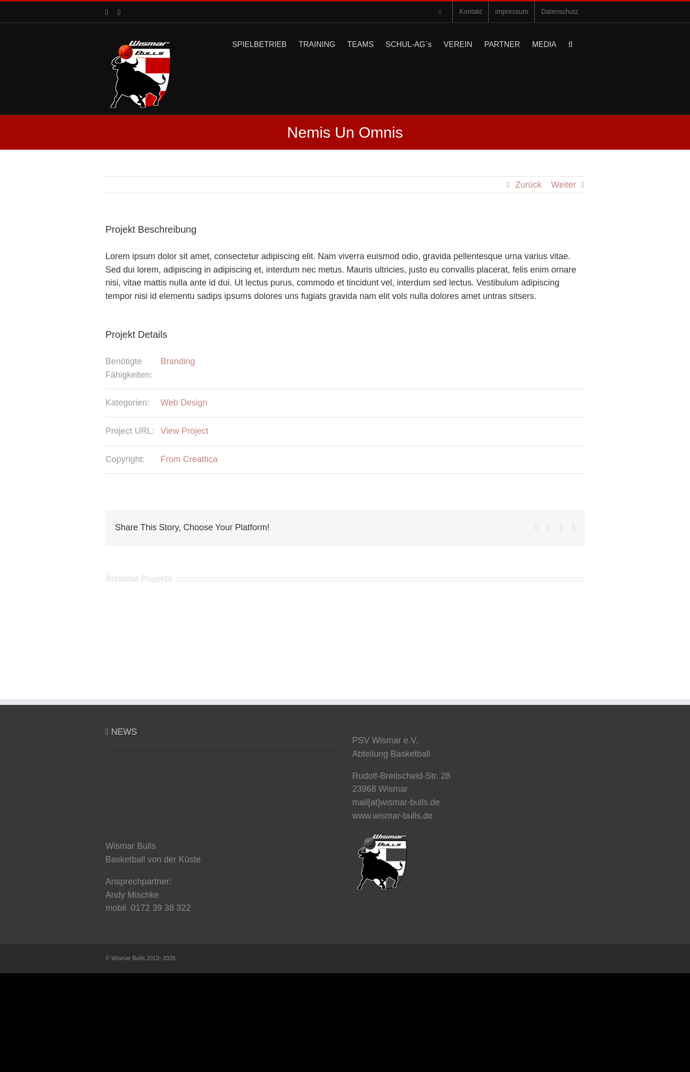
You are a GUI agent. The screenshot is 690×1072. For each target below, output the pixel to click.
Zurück (528, 185)
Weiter (563, 185)
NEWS (124, 732)
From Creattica (189, 459)
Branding (178, 361)
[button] (570, 43)
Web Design (184, 402)
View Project (184, 431)
